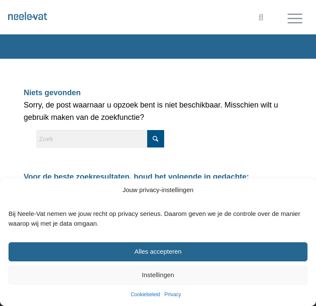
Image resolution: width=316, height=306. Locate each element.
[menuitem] (295, 17)
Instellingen (158, 274)
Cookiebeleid (145, 295)
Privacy (173, 295)
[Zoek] (100, 138)
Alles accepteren (158, 251)
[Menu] (295, 17)
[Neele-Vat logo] (128, 14)
